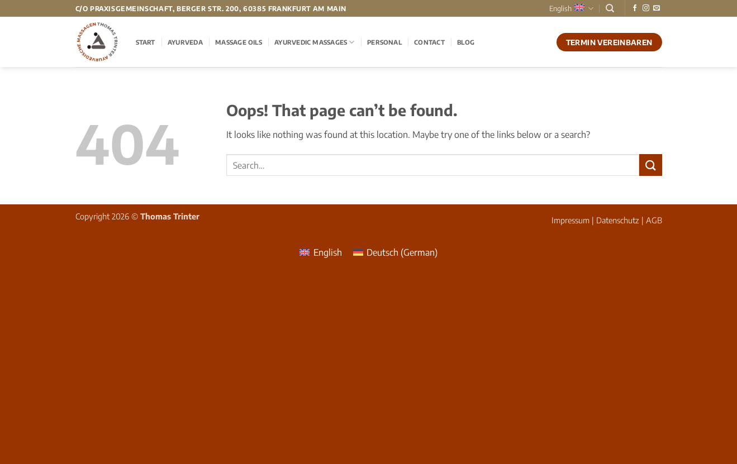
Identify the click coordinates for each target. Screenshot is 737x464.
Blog (465, 42)
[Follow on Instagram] (646, 8)
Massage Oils (238, 42)
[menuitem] (320, 252)
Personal (384, 42)
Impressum (570, 220)
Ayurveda (185, 42)
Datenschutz (617, 220)
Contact (429, 42)
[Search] (610, 8)
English (571, 8)
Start (145, 42)
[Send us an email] (656, 8)
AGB (654, 220)
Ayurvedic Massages (314, 42)
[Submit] (650, 165)
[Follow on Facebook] (634, 8)
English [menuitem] (327, 252)
